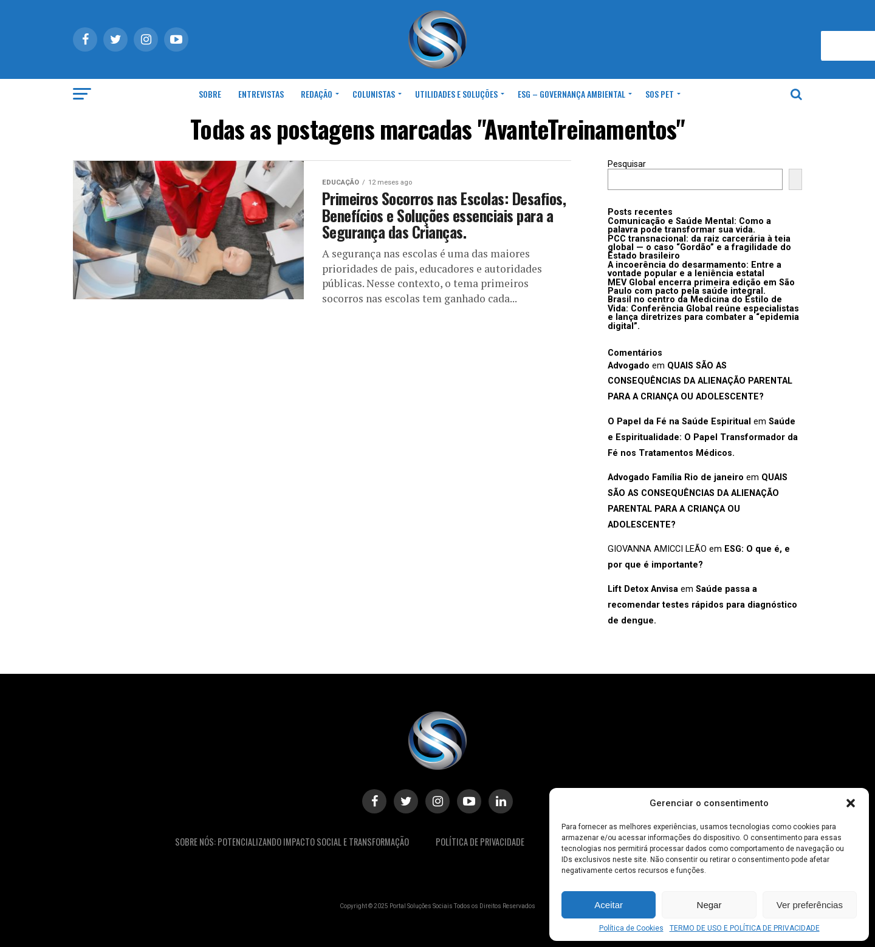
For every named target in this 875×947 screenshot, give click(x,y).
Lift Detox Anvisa (643, 589)
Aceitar (608, 905)
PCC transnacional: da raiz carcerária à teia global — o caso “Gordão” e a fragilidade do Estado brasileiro (699, 248)
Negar (709, 905)
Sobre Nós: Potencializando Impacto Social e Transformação (292, 841)
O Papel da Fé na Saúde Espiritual (679, 421)
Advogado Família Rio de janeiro (676, 477)
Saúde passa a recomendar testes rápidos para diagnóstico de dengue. (702, 605)
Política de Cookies (631, 928)
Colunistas (373, 93)
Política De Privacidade (480, 841)
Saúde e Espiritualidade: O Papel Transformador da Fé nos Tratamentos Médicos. (703, 437)
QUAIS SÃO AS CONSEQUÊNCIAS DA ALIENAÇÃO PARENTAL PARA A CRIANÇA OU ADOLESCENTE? (700, 381)
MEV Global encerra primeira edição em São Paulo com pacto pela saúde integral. (701, 286)
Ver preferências (810, 905)
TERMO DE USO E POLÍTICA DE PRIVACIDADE (745, 928)
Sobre (210, 93)
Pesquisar (627, 164)
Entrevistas (261, 93)
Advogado (629, 366)
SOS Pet (659, 93)
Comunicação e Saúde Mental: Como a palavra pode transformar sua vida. (689, 225)
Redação (316, 93)
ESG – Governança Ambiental (571, 93)
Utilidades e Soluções (456, 93)
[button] (851, 803)
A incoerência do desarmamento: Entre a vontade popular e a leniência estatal (694, 269)
